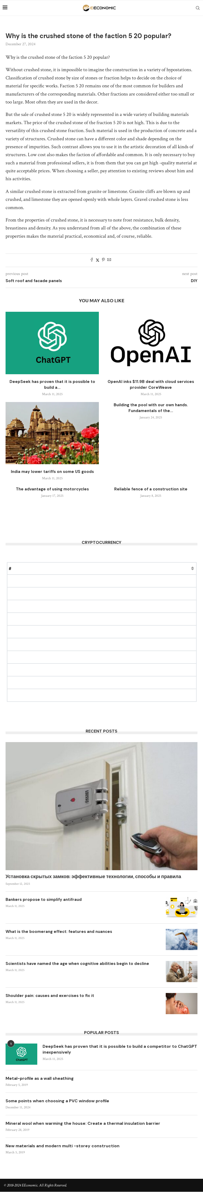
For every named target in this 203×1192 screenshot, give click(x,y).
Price (52, 568)
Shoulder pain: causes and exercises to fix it (50, 995)
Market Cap (82, 568)
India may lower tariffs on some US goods (52, 471)
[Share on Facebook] (92, 260)
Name (27, 568)
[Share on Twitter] (97, 260)
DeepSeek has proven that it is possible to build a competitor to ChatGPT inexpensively (111, 1049)
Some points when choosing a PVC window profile (58, 1101)
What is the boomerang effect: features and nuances (59, 931)
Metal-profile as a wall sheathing (40, 1078)
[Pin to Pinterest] (103, 260)
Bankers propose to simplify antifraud (44, 899)
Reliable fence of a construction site (150, 489)
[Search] (197, 8)
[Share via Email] (109, 260)
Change (119, 568)
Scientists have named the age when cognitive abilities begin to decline (77, 963)
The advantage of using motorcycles (52, 489)
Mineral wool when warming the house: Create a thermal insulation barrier (84, 1123)
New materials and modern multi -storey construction (64, 1146)
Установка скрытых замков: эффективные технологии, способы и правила (93, 876)
